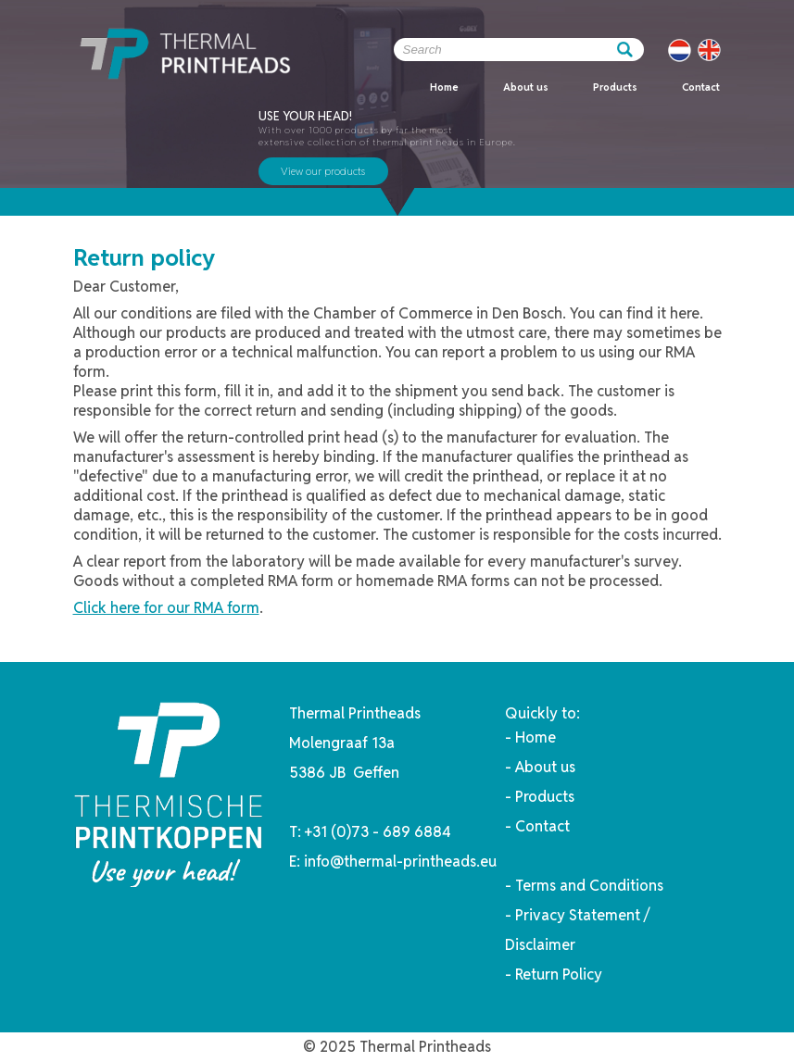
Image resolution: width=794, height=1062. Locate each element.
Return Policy (558, 974)
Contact (701, 87)
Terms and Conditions (589, 885)
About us (525, 87)
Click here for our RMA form (166, 608)
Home (444, 87)
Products (615, 87)
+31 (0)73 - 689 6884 (378, 832)
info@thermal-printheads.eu (400, 861)
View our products (323, 171)
